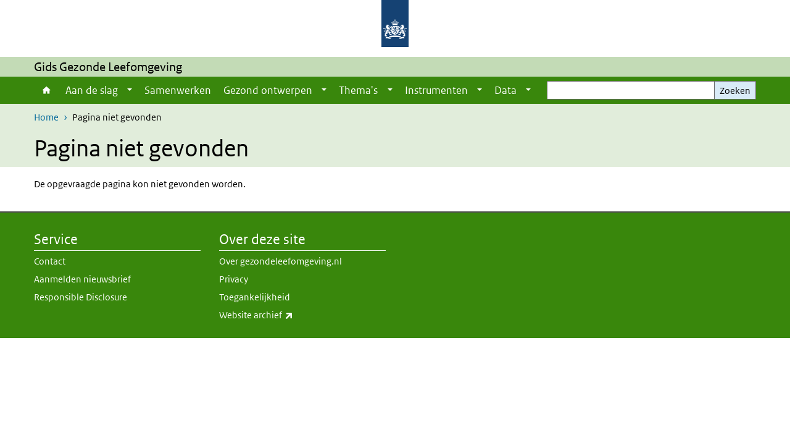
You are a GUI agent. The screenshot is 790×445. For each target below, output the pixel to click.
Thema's (358, 90)
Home (46, 90)
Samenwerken (177, 90)
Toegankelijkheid (254, 297)
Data (505, 90)
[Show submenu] (129, 90)
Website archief (283, 315)
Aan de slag (91, 90)
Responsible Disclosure (80, 297)
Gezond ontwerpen (267, 90)
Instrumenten (436, 90)
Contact (49, 261)
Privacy (233, 279)
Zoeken (735, 90)
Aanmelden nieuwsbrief (82, 279)
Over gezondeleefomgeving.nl (280, 261)
